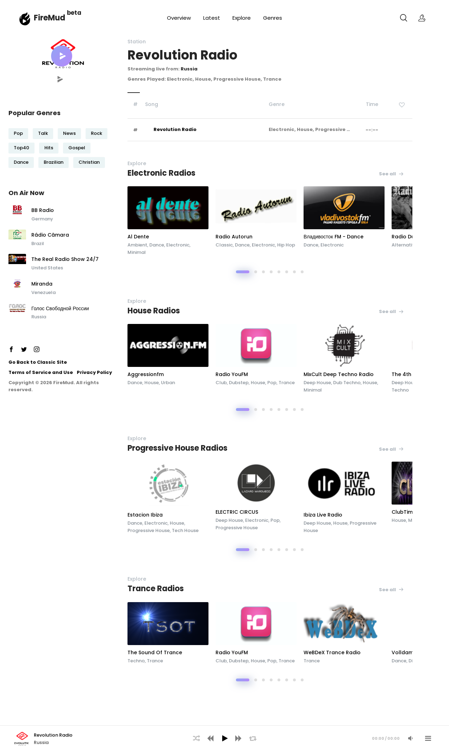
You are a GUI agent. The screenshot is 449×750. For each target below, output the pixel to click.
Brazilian (53, 162)
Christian (89, 162)
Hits (48, 147)
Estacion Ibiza (145, 514)
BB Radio (42, 210)
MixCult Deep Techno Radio (339, 374)
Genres (272, 17)
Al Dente (138, 236)
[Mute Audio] (410, 738)
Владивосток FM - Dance (333, 236)
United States (47, 267)
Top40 (21, 147)
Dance (21, 162)
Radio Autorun (234, 236)
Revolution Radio (175, 129)
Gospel (76, 147)
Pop (18, 133)
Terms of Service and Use (40, 372)
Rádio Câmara (50, 235)
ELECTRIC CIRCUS (237, 511)
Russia (38, 316)
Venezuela (43, 292)
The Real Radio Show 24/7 (65, 259)
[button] (61, 56)
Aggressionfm (145, 374)
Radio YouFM (232, 374)
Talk (43, 133)
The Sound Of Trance (154, 652)
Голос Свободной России (60, 309)
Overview (179, 17)
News (69, 133)
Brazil (37, 243)
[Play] (224, 738)
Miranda (41, 284)
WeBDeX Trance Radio (332, 652)
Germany (42, 218)
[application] (224, 737)
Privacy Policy (94, 372)
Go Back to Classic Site (37, 362)
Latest (211, 17)
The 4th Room (410, 374)
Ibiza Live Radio (323, 514)
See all (391, 173)
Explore (241, 17)
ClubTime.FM (408, 511)
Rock (96, 133)
